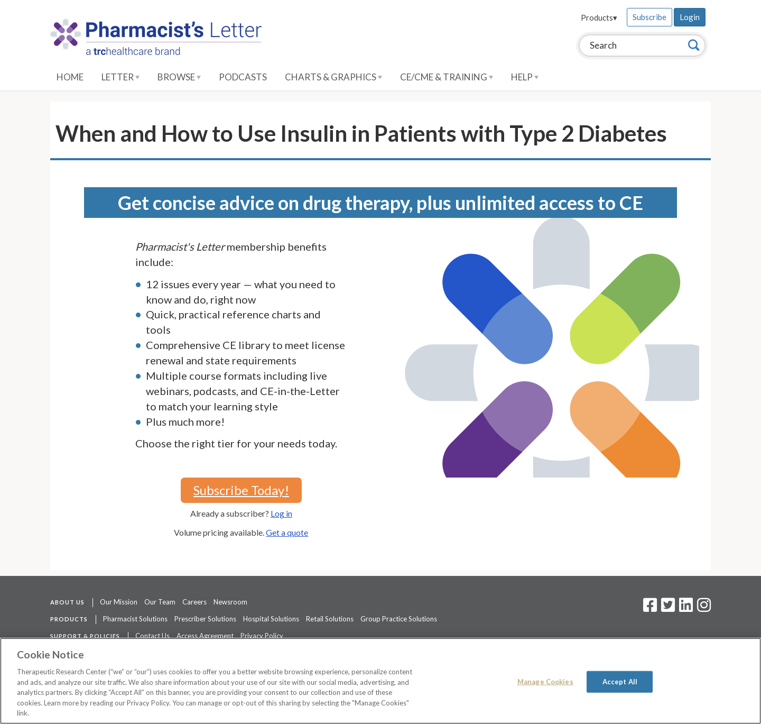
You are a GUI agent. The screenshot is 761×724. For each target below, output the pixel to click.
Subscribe (649, 17)
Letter (120, 77)
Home (70, 77)
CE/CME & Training (446, 77)
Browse (179, 77)
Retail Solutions (330, 619)
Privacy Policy (261, 635)
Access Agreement (205, 635)
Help (525, 77)
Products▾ (599, 17)
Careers (194, 602)
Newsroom (230, 602)
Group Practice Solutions (398, 619)
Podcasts (243, 77)
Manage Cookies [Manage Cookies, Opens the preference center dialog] (545, 681)
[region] (380, 681)
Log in (281, 513)
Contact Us (152, 635)
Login (690, 17)
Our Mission (118, 602)
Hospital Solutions (271, 619)
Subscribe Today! (241, 490)
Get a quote (287, 532)
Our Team (159, 602)
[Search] (694, 45)
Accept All (619, 681)
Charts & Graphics (333, 77)
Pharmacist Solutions (135, 619)
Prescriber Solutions (205, 619)
